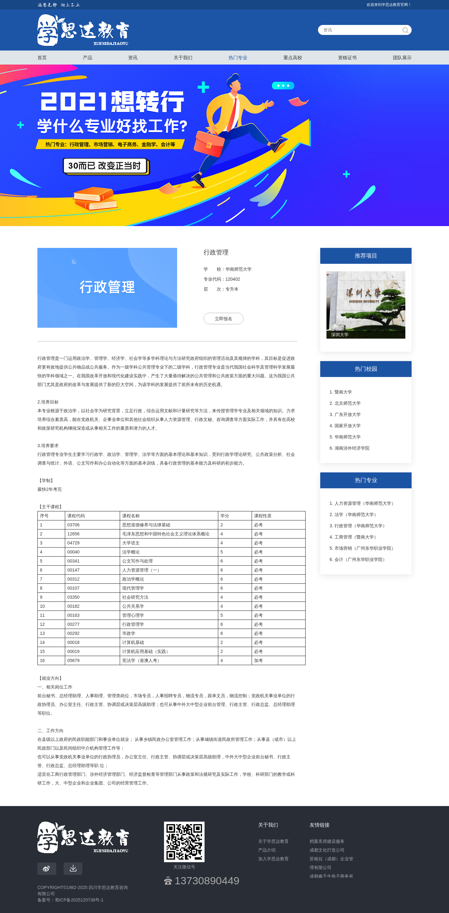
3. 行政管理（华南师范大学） (358, 525)
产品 (87, 57)
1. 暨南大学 (341, 391)
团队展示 (402, 57)
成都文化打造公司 (327, 850)
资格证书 (347, 57)
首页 (42, 57)
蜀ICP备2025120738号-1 (79, 899)
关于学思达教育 (273, 841)
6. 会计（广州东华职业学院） (358, 559)
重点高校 (292, 57)
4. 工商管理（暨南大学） (354, 536)
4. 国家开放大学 (345, 425)
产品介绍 (267, 850)
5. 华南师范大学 (345, 436)
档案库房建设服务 (327, 841)
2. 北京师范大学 (345, 403)
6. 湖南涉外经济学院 (349, 448)
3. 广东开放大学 (345, 414)
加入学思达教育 (273, 858)
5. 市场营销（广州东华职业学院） (363, 548)
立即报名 (223, 318)
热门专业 (238, 57)
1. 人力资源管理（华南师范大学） (363, 503)
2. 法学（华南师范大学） (354, 514)
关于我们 (183, 57)
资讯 (133, 57)
